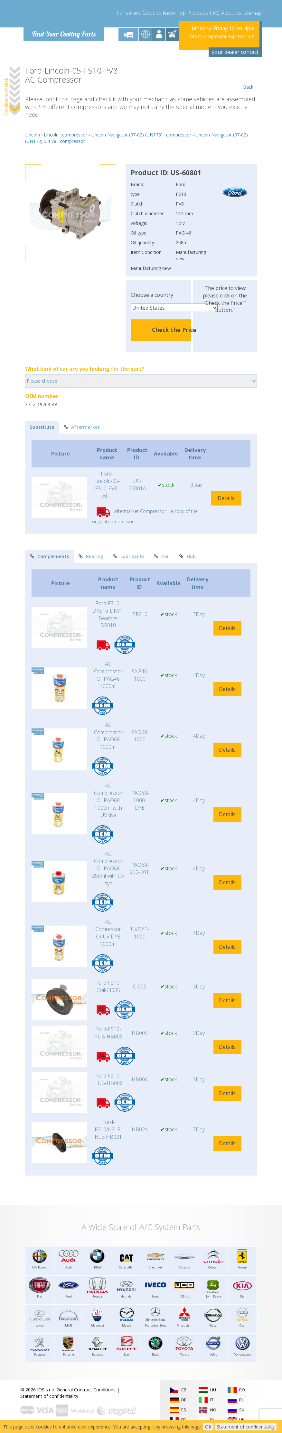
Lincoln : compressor (65, 135)
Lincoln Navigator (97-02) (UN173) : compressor (141, 135)
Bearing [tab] (91, 556)
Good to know (158, 13)
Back (248, 78)
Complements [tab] (49, 556)
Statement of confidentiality (49, 1396)
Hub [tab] (187, 556)
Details (226, 498)
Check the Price (174, 330)
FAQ (215, 13)
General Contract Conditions (86, 1390)
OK (208, 1427)
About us (231, 13)
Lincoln (32, 135)
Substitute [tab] (42, 427)
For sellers (129, 13)
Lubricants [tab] (128, 556)
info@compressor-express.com (222, 36)
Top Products (192, 13)
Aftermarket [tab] (82, 427)
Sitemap (252, 13)
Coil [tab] (162, 556)
